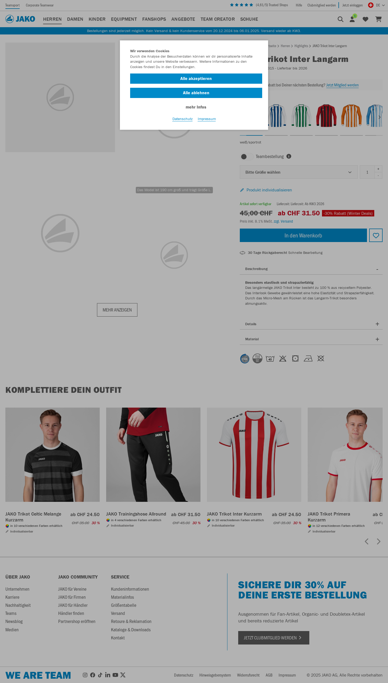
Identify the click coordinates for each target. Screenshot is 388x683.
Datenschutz (182, 118)
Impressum (207, 118)
